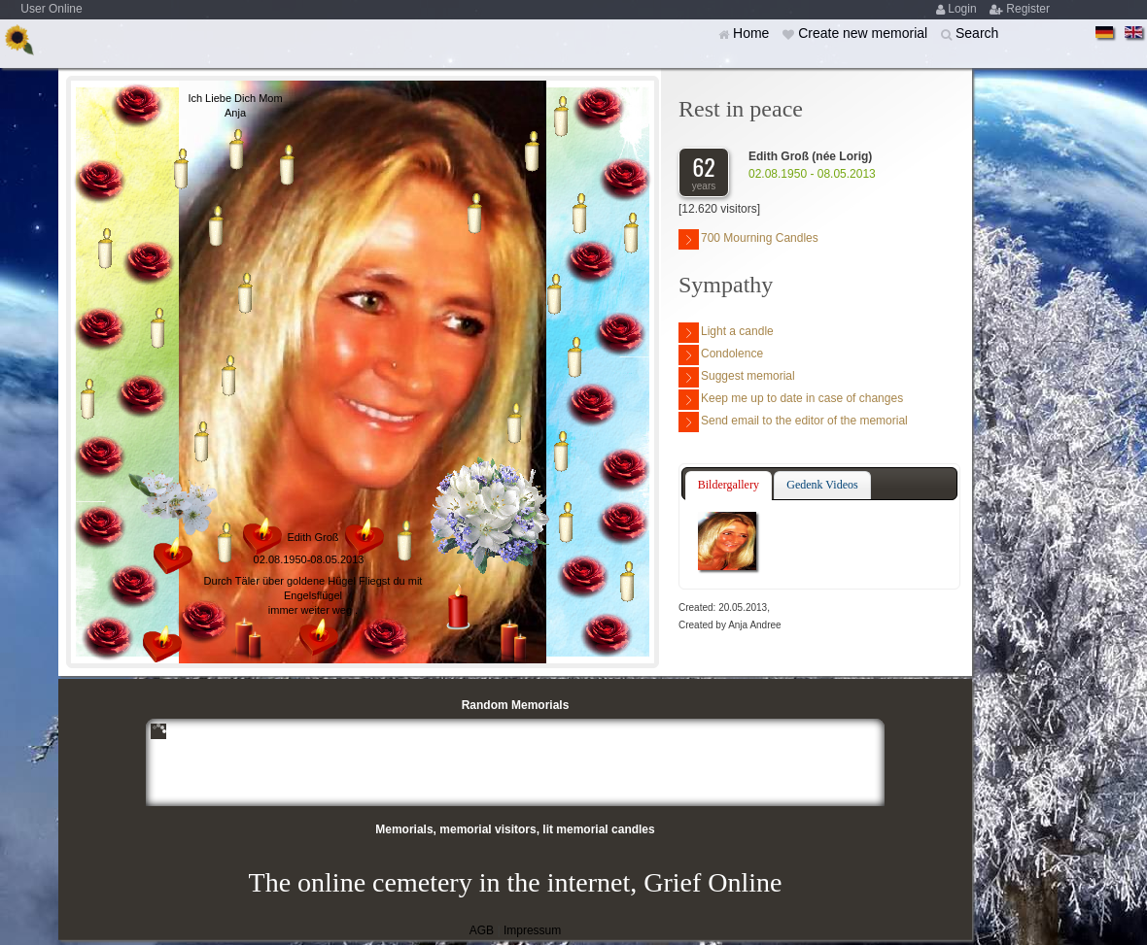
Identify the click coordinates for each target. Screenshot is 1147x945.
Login (964, 9)
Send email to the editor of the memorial (793, 422)
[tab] (728, 485)
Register (1028, 9)
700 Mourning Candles (748, 239)
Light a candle (726, 332)
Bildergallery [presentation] (728, 484)
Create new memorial (864, 33)
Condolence (720, 355)
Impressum (532, 930)
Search (977, 33)
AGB (481, 930)
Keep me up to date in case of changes (790, 399)
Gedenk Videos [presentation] (821, 484)
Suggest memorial (736, 377)
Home (753, 33)
